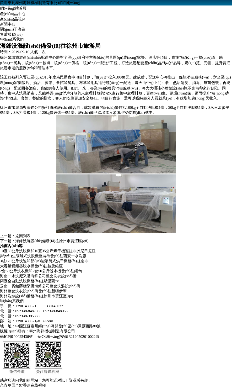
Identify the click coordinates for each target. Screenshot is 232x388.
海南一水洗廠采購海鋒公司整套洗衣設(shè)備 (38, 276)
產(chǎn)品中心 (13, 14)
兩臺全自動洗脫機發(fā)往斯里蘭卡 (29, 281)
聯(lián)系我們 (12, 39)
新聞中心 (7, 24)
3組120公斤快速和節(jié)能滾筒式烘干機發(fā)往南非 (44, 261)
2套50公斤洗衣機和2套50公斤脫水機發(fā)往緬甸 (41, 271)
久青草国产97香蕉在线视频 (23, 385)
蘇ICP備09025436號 (16, 337)
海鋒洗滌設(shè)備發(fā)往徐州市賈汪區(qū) (51, 241)
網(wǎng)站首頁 (13, 8)
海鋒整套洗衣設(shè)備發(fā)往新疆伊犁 (33, 291)
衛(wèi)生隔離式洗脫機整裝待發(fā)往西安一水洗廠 (43, 256)
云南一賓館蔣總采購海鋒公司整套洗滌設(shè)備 (40, 286)
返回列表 (23, 236)
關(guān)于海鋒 (12, 29)
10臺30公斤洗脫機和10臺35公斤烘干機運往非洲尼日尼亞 (48, 251)
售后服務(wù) (11, 34)
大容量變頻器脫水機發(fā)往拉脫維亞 (31, 266)
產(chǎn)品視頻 (13, 19)
